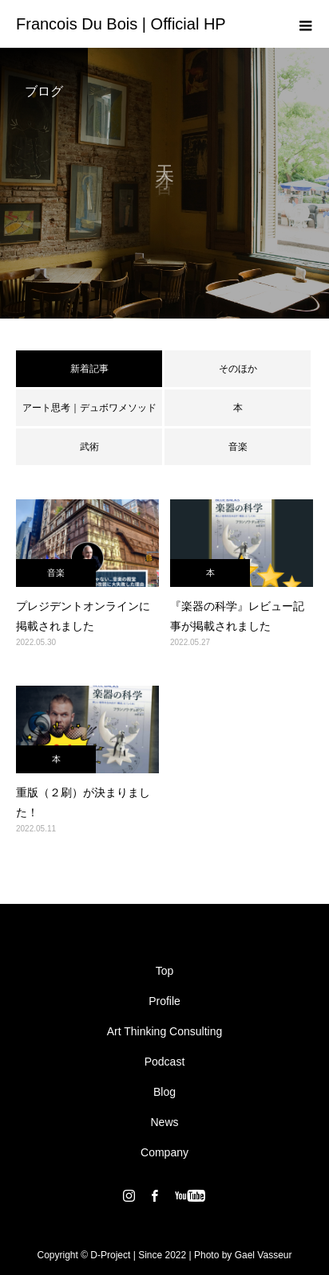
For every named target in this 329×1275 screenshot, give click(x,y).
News (164, 1122)
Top (165, 970)
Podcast (165, 1061)
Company (164, 1152)
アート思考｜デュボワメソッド (89, 407)
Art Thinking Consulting (164, 1031)
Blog (164, 1091)
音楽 (238, 446)
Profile (164, 1001)
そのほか (238, 368)
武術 (89, 446)
